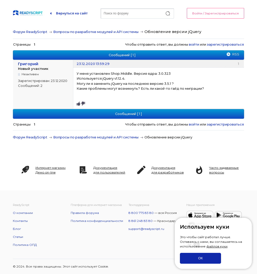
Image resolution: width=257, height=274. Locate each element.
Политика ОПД (25, 245)
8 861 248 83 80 (140, 221)
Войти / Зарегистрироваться (215, 13)
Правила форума (85, 213)
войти (194, 44)
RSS (235, 54)
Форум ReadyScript (30, 32)
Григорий (28, 63)
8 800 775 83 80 (141, 213)
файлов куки (216, 246)
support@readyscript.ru (146, 229)
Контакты (20, 221)
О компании (23, 213)
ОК (200, 258)
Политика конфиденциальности (97, 221)
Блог (17, 229)
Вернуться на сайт (72, 13)
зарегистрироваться (225, 44)
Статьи (18, 237)
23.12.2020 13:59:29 (93, 64)
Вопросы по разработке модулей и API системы (96, 32)
